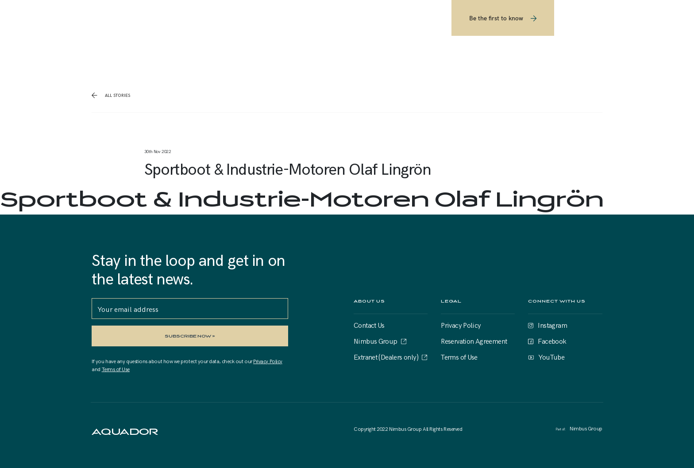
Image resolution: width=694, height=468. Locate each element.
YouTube (551, 356)
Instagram (552, 325)
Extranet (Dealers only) (386, 356)
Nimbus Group (375, 340)
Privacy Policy (267, 360)
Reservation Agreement (474, 340)
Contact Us (369, 325)
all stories (117, 95)
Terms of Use (116, 368)
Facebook (552, 340)
